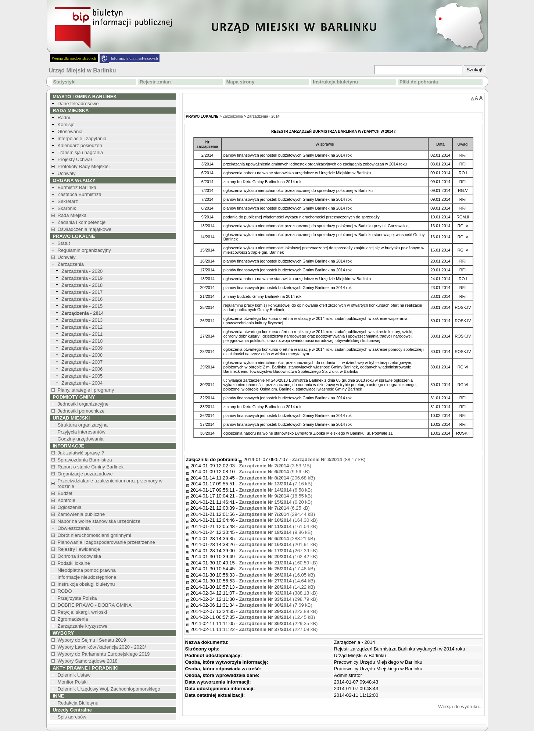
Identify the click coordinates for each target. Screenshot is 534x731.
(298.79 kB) (278, 599)
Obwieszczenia (74, 528)
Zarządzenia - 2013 (82, 320)
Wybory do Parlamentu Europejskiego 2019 (104, 654)
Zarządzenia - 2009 (82, 348)
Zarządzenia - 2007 (82, 362)
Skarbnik (67, 208)
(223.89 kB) (278, 611)
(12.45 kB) (277, 617)
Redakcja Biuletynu (78, 703)
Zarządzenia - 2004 (82, 383)
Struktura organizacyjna (83, 425)
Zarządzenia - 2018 (82, 285)
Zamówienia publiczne (81, 514)
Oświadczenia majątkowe (85, 229)
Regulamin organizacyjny (84, 250)
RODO (65, 591)
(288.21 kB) (277, 538)
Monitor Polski (73, 682)
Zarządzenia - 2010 (82, 341)
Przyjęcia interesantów (81, 432)
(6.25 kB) (274, 508)
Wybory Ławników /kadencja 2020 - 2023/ (102, 647)
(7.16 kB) (275, 483)
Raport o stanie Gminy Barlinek (91, 467)
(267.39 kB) (278, 550)
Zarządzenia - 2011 (82, 334)
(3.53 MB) (275, 465)
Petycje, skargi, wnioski (82, 612)
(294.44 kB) (277, 514)
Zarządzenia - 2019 (82, 278)
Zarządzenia (71, 264)
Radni (64, 117)
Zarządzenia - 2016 (82, 299)
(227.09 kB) (278, 629)
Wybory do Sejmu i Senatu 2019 (92, 640)
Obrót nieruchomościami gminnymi (94, 535)
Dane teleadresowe (78, 103)
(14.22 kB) (277, 587)
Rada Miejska (72, 215)
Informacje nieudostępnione (87, 577)
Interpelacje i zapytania (82, 138)
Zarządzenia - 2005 (82, 376)
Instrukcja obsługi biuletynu (86, 584)
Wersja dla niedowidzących (74, 58)
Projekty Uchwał (75, 159)
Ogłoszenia (70, 507)
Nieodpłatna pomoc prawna (87, 570)
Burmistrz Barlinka (77, 187)
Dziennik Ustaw (74, 675)
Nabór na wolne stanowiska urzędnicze (99, 521)
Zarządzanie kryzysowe (83, 626)
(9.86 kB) (275, 532)
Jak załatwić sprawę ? (81, 453)
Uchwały (67, 173)
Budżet (65, 493)
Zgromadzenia (73, 619)
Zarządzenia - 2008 (82, 355)
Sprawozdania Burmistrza (85, 460)
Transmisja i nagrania (80, 152)
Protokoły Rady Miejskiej (84, 166)
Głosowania (70, 131)
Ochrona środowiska (79, 556)
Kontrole (66, 500)
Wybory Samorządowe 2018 (88, 661)
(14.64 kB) (277, 581)
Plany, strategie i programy (86, 390)
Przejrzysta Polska (77, 598)
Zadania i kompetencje (82, 222)
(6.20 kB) (275, 502)
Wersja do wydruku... (460, 706)
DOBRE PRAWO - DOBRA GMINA (95, 605)
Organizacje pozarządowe (85, 474)
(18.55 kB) (275, 496)
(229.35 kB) (278, 623)
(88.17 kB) (328, 459)
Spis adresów (72, 717)
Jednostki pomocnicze (81, 411)
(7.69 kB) (275, 605)
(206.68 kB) (277, 478)
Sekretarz (68, 201)
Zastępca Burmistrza (79, 194)
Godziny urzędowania (81, 439)
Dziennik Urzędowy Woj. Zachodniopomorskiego (109, 689)
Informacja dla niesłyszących (134, 58)
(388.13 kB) (278, 593)
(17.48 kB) (277, 568)
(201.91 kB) (278, 544)
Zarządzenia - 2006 (82, 369)
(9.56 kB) (274, 471)
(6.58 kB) (275, 490)
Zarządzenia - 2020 (82, 271)
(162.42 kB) (278, 556)
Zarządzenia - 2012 (82, 327)
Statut (64, 243)
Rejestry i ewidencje (79, 549)
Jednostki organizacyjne (83, 404)
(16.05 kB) (277, 575)
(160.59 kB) (278, 563)
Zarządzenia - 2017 (82, 292)
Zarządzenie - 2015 (82, 306)
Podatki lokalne (74, 563)
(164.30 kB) (278, 520)
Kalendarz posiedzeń (80, 145)
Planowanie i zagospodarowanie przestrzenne (106, 542)
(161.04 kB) (278, 526)
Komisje (66, 124)
